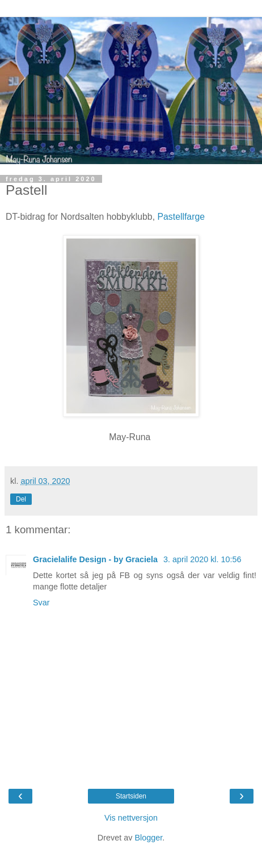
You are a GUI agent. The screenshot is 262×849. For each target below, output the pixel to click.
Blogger (148, 837)
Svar (41, 602)
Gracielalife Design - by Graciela (96, 559)
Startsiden (131, 796)
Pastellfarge (181, 216)
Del (21, 499)
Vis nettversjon (131, 817)
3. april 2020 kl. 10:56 (202, 559)
